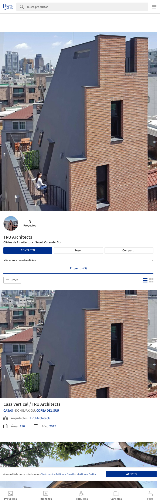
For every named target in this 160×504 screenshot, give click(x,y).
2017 (52, 426)
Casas (8, 410)
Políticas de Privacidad (66, 474)
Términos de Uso (48, 474)
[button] (12, 280)
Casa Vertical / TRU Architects (31, 404)
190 (22, 426)
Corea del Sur (47, 410)
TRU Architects (40, 418)
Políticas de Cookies (87, 474)
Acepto (131, 474)
